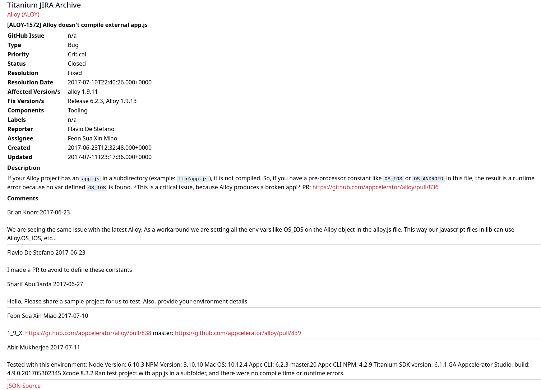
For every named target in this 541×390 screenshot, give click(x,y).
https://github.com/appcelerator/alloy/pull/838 (88, 333)
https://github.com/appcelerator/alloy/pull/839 (238, 333)
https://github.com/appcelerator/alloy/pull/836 (376, 187)
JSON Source (24, 386)
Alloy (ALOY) (23, 14)
